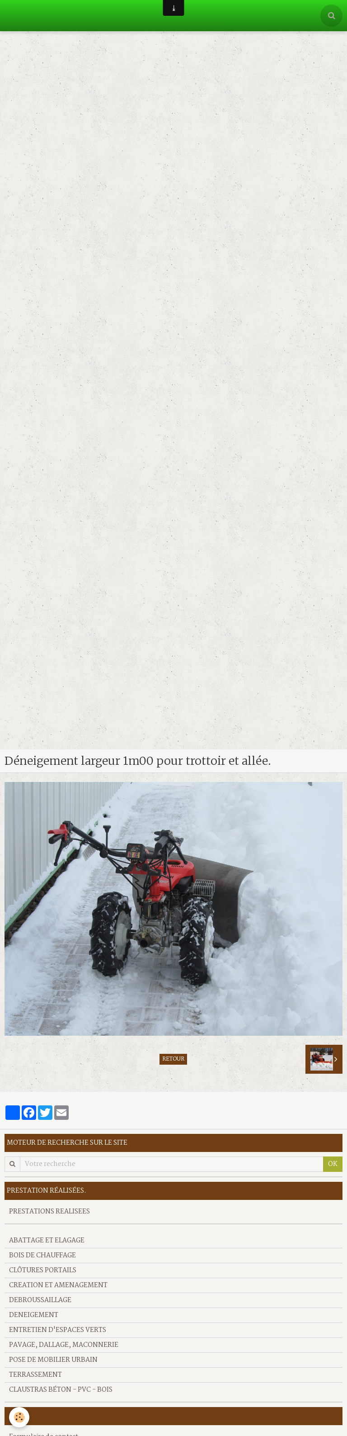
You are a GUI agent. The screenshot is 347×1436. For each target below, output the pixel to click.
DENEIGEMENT (33, 1315)
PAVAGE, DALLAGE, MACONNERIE (63, 1345)
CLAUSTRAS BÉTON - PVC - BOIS (61, 1389)
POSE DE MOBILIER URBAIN (53, 1360)
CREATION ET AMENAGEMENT (58, 1285)
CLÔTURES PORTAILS (42, 1270)
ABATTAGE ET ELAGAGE (46, 1240)
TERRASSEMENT (35, 1375)
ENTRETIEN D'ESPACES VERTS (57, 1330)
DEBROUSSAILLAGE (40, 1300)
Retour (173, 1059)
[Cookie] (19, 1417)
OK (333, 1164)
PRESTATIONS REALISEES (49, 1211)
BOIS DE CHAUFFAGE (42, 1255)
